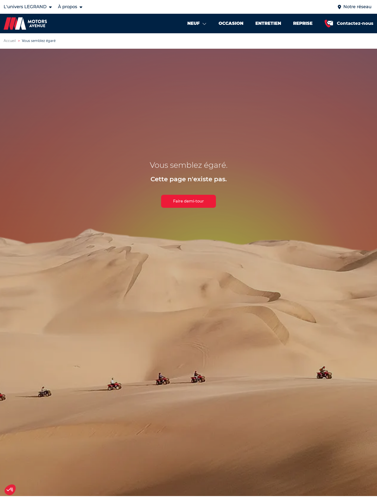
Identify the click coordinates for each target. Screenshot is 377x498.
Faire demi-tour (188, 201)
